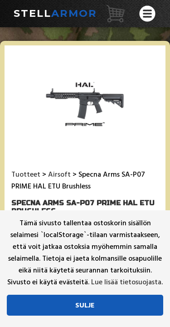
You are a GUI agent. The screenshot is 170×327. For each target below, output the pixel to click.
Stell (55, 13)
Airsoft (59, 174)
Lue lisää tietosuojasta (126, 282)
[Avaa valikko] (147, 14)
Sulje (85, 305)
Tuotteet (25, 174)
